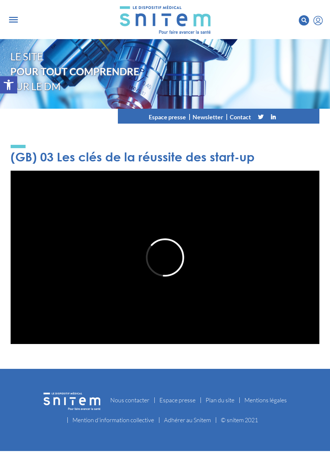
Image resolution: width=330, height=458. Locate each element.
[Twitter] (260, 115)
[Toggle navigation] (13, 18)
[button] (8, 84)
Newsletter (208, 115)
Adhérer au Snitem (187, 418)
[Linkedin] (273, 115)
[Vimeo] (286, 115)
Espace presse (167, 115)
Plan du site (220, 398)
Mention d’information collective (113, 418)
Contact (240, 115)
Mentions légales (265, 398)
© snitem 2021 (239, 418)
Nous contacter (129, 398)
